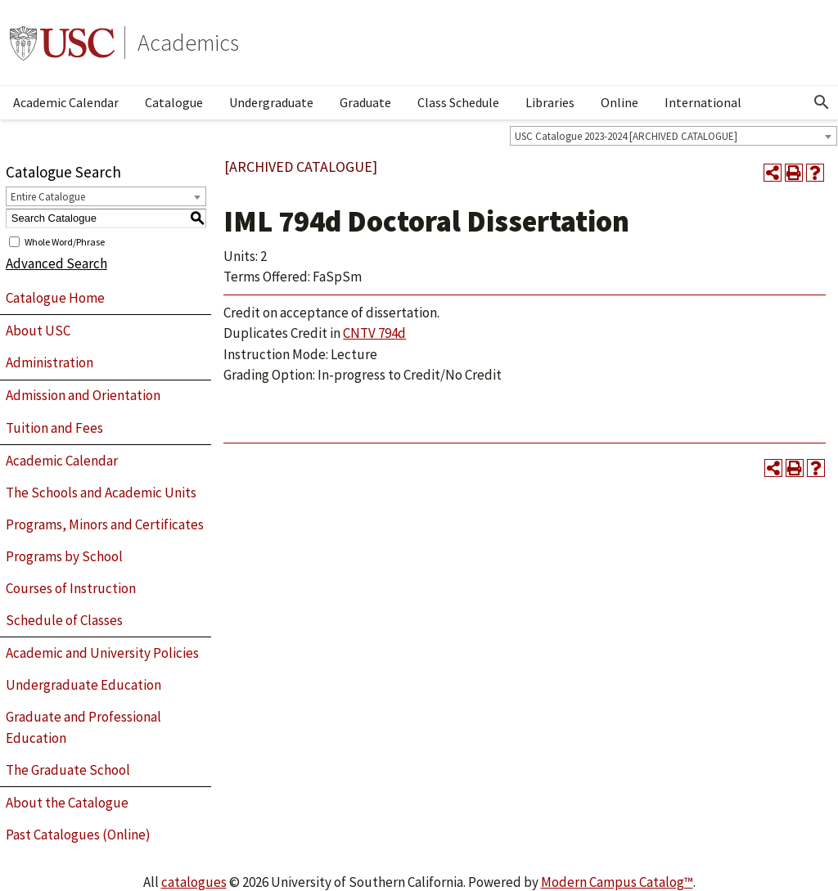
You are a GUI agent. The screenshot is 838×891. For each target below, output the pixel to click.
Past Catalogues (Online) (78, 835)
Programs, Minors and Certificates (105, 524)
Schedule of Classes (64, 620)
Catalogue (174, 102)
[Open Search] (821, 102)
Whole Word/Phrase (65, 241)
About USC (38, 331)
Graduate (365, 102)
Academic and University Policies (102, 653)
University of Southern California (62, 43)
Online (619, 102)
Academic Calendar (66, 102)
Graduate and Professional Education (83, 727)
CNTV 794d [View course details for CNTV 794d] (374, 333)
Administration (49, 362)
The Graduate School (68, 770)
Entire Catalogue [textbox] (48, 197)
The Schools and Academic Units (101, 493)
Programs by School (64, 556)
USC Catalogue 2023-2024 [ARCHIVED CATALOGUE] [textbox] (626, 136)
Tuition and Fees (54, 428)
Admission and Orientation (83, 395)
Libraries (549, 102)
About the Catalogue (67, 803)
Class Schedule (458, 102)
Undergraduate (271, 102)
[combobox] (673, 136)
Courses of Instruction (71, 588)
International (703, 102)
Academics (188, 42)
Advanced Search (56, 263)
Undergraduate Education (83, 685)
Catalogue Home (55, 298)
